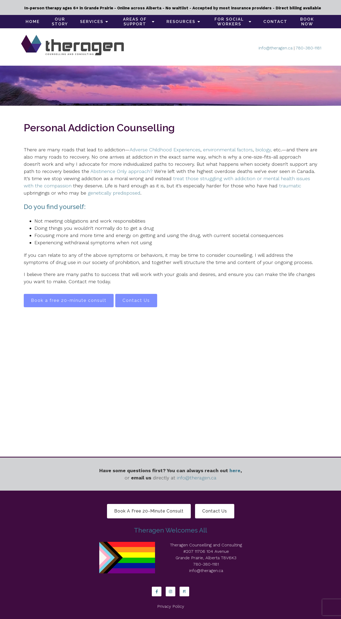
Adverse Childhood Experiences (165, 149)
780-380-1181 (308, 47)
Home (33, 21)
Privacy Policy (170, 606)
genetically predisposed (114, 193)
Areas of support (135, 21)
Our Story (60, 21)
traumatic (290, 185)
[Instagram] (170, 591)
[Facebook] (156, 591)
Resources (180, 21)
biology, (264, 149)
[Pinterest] (184, 591)
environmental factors (228, 149)
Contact (275, 21)
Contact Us (136, 300)
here (234, 470)
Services (91, 21)
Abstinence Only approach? (121, 171)
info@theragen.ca (275, 47)
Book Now (307, 21)
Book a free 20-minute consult (68, 300)
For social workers (229, 21)
